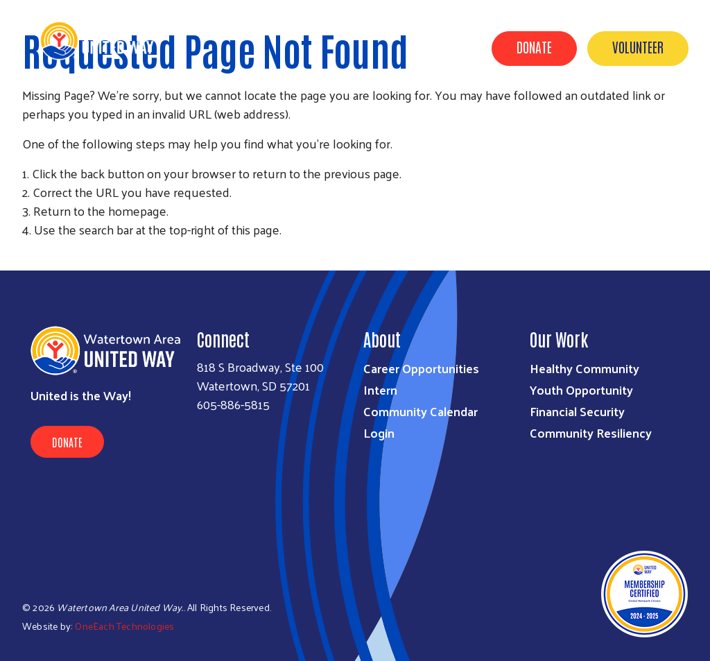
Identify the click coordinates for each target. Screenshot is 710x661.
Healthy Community (584, 368)
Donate (534, 46)
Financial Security (577, 411)
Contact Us (656, 113)
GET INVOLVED (441, 113)
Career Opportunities (421, 368)
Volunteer (638, 46)
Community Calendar (420, 411)
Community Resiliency (591, 432)
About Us (361, 113)
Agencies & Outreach (550, 113)
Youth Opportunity (581, 389)
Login (379, 432)
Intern (380, 389)
